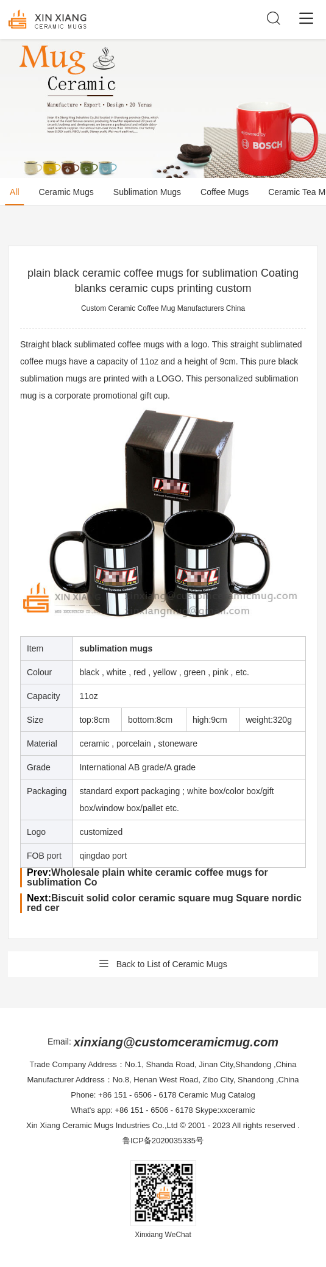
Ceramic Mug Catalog (217, 1094)
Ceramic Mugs (66, 192)
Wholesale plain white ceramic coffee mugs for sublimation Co (147, 877)
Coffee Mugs (224, 192)
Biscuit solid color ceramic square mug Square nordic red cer (164, 903)
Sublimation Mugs (147, 192)
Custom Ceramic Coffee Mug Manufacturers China (163, 308)
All (14, 192)
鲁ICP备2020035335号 (163, 1140)
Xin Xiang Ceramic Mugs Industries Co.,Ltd (102, 1125)
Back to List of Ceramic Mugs (163, 964)
